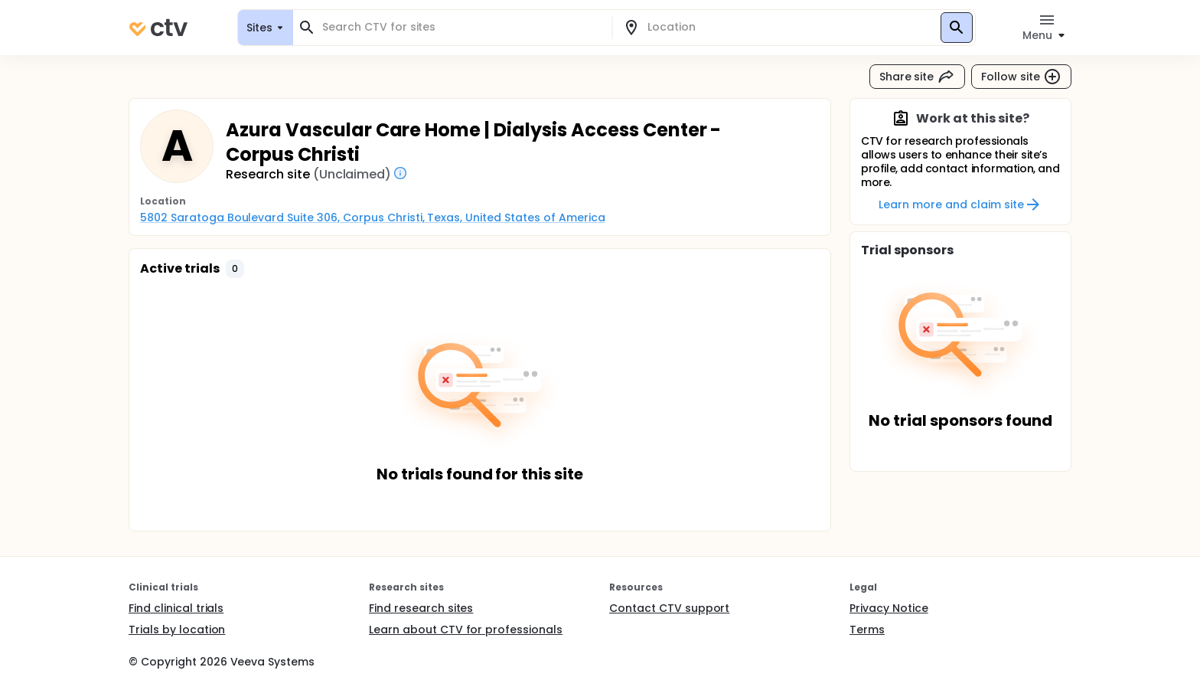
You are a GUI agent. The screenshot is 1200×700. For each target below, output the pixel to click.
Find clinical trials (176, 608)
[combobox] (461, 27)
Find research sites (421, 608)
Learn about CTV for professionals (465, 629)
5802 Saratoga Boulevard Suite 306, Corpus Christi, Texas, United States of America (372, 217)
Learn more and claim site (960, 204)
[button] (235, 269)
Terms (867, 629)
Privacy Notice (888, 608)
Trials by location (177, 629)
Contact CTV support (669, 608)
